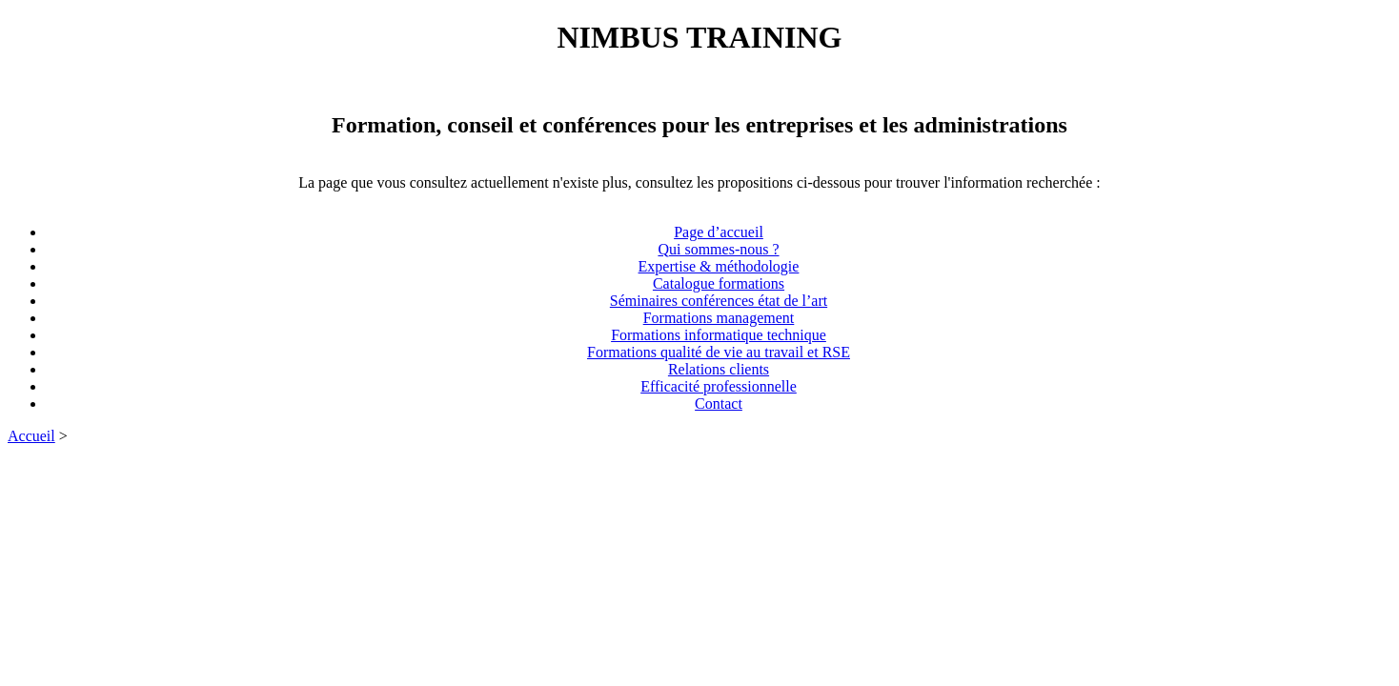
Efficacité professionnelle (718, 386)
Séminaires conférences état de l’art (718, 301)
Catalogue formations (718, 283)
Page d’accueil (718, 232)
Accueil (31, 436)
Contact (718, 403)
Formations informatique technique (718, 335)
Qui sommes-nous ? (718, 249)
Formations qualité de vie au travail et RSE (718, 352)
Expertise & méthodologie (719, 266)
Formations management (719, 318)
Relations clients (718, 369)
